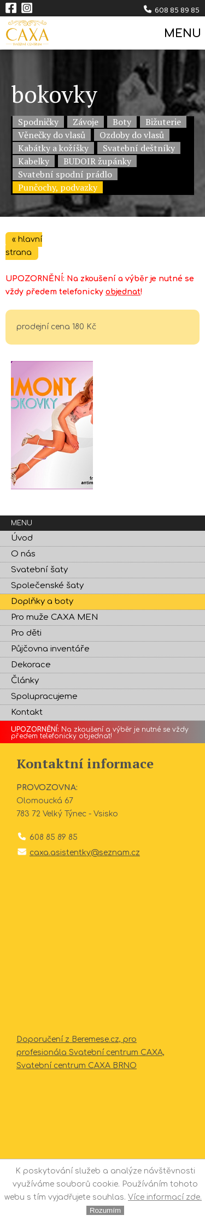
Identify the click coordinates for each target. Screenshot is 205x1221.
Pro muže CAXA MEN (54, 617)
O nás (23, 554)
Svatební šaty (39, 569)
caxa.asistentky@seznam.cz (85, 853)
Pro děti (26, 633)
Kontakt (27, 712)
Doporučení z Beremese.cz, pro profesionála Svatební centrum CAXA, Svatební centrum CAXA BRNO (90, 1052)
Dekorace (31, 664)
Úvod (22, 538)
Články (25, 680)
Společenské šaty (47, 585)
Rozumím (105, 1210)
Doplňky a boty (42, 601)
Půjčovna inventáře (50, 649)
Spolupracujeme (44, 696)
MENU (182, 33)
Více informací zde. (165, 1197)
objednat (123, 292)
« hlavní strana (23, 246)
